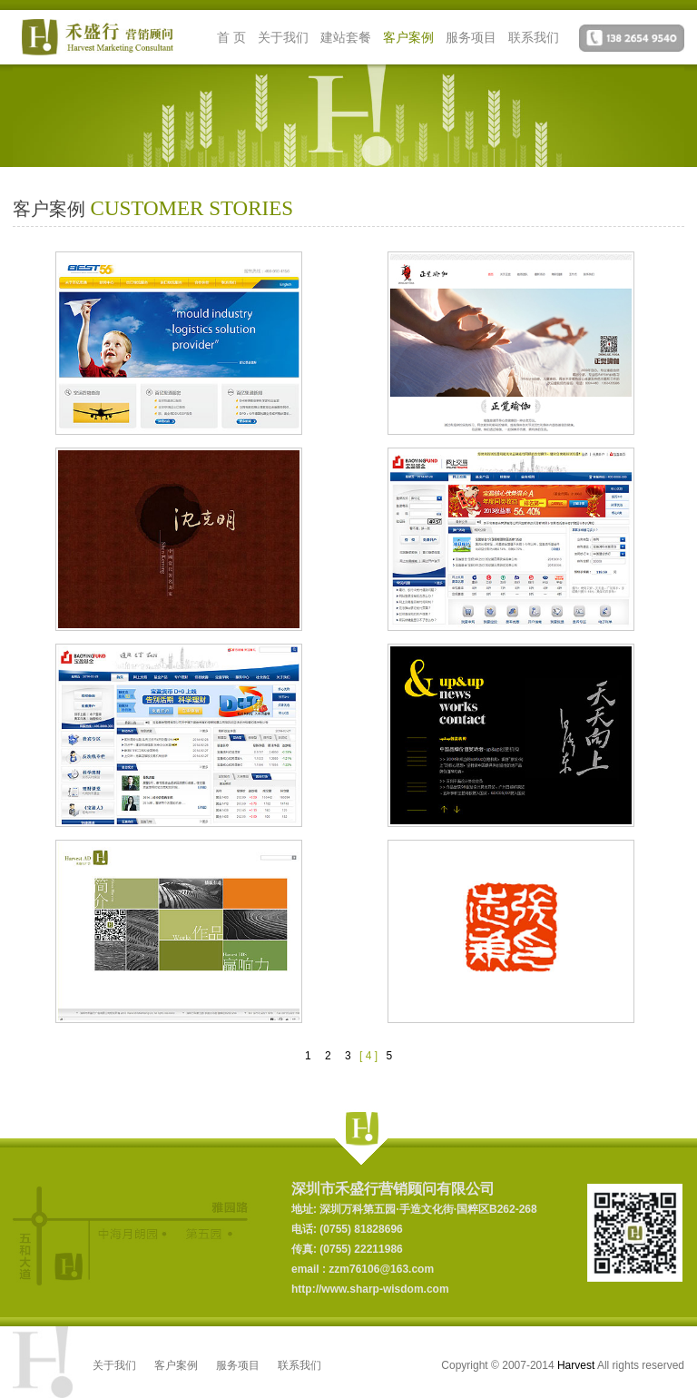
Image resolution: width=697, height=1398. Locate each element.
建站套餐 (345, 37)
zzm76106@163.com (380, 1269)
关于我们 (283, 37)
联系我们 (533, 37)
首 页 (231, 37)
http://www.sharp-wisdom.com (370, 1289)
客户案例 (408, 37)
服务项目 (471, 37)
